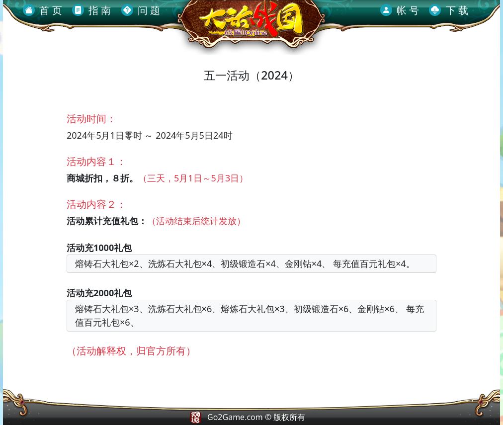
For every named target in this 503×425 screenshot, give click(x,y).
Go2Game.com (235, 417)
